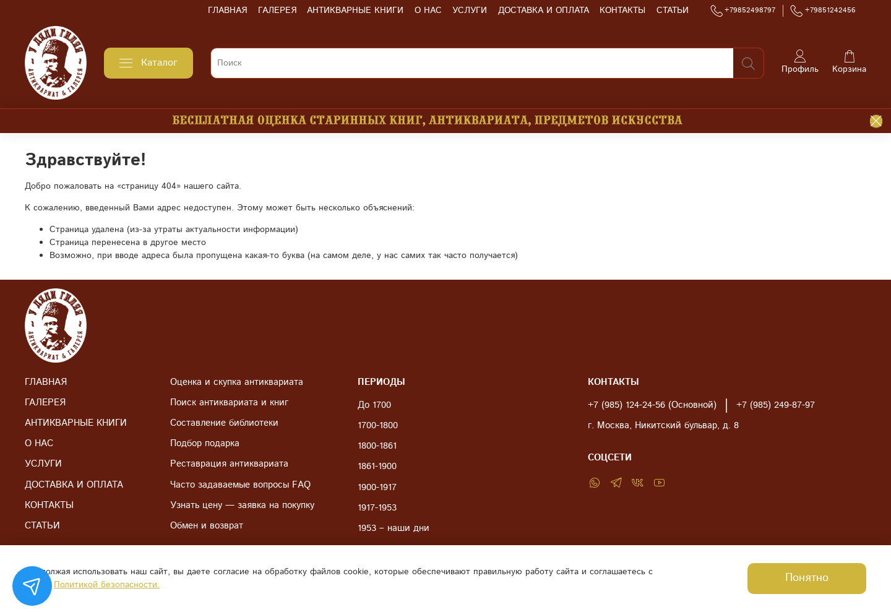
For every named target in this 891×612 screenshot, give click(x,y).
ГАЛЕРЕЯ (277, 10)
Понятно (807, 578)
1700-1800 (378, 426)
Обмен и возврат (206, 526)
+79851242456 (823, 10)
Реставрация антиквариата (229, 464)
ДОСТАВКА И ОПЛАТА (543, 10)
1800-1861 (377, 446)
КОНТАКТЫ (622, 10)
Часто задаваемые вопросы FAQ (240, 485)
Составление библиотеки (224, 423)
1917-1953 (377, 508)
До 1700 (374, 405)
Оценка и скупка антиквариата (236, 382)
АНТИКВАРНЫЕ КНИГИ (355, 10)
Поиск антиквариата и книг (229, 403)
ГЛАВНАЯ (227, 10)
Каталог (148, 63)
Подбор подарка (204, 443)
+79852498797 (743, 10)
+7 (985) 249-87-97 (775, 405)
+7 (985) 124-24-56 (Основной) (652, 405)
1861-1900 (377, 466)
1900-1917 (377, 487)
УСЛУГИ (469, 10)
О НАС (428, 10)
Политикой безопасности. (107, 585)
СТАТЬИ (672, 10)
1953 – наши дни (393, 528)
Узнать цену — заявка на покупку (242, 505)
